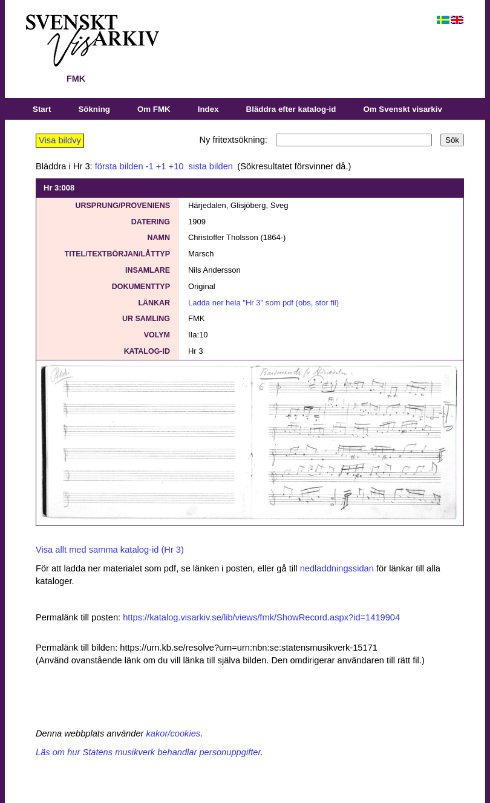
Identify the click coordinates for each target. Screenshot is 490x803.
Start (42, 109)
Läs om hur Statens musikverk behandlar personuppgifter (148, 752)
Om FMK (154, 109)
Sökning (94, 109)
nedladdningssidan (337, 568)
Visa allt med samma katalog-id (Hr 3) (110, 549)
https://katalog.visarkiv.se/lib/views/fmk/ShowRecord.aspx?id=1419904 (261, 617)
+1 (161, 166)
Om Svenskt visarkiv (402, 109)
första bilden (119, 166)
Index (208, 109)
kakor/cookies (173, 733)
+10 (176, 166)
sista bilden (209, 166)
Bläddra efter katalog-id (291, 109)
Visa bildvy (59, 140)
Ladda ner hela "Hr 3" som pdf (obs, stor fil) (263, 302)
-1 (150, 166)
